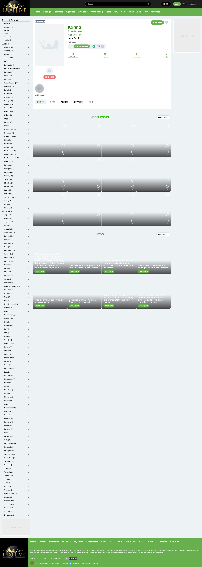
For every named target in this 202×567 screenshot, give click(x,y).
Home (37, 11)
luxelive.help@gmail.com (90, 563)
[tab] (41, 102)
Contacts (162, 541)
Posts (108, 11)
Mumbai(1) (7, 40)
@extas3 (74, 563)
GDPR (46, 558)
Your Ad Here (16, 527)
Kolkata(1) (7, 37)
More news (163, 234)
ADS (116, 11)
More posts (163, 117)
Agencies (70, 11)
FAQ (146, 11)
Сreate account (189, 4)
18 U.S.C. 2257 (35, 558)
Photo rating (96, 11)
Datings (47, 11)
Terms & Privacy (56, 558)
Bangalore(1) (8, 27)
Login (177, 4)
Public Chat (135, 11)
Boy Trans (83, 11)
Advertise (155, 11)
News (124, 11)
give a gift (49, 77)
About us (174, 541)
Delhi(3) (6, 30)
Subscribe (157, 22)
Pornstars (58, 11)
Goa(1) (6, 34)
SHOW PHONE (81, 46)
